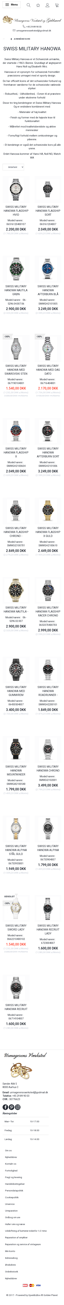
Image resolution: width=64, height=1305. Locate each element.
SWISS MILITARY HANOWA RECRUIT (16, 1007)
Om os (8, 1150)
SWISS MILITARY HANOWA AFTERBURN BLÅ (48, 290)
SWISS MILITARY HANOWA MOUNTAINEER (15, 770)
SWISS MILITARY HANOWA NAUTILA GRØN (15, 290)
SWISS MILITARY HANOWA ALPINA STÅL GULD (16, 850)
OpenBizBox (34, 1295)
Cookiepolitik (12, 1197)
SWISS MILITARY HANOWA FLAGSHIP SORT (47, 210)
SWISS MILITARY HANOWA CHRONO (48, 768)
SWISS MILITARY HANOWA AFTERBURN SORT (48, 452)
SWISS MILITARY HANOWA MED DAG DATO (48, 369)
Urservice (10, 1204)
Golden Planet (51, 1295)
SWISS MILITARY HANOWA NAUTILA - (16, 609)
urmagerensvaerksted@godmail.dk (33, 30)
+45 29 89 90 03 (33, 26)
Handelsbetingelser (15, 1184)
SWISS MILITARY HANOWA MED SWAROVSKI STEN (16, 369)
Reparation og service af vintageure (23, 1244)
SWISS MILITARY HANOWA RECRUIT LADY (48, 929)
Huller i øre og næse (15, 1224)
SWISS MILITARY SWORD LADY (15, 927)
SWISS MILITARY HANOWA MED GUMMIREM (15, 691)
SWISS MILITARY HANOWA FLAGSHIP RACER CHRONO (47, 611)
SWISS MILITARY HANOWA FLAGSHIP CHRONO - (16, 532)
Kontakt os (10, 1163)
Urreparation (11, 1210)
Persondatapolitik (14, 1190)
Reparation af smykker (16, 1237)
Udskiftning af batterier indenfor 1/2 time (26, 1230)
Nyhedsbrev (11, 1157)
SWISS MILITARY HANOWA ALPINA (48, 848)
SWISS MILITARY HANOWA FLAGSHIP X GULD (47, 532)
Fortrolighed (11, 1170)
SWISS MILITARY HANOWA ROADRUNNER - (48, 691)
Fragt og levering (13, 1177)
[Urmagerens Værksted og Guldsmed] (32, 19)
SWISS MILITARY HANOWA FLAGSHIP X (16, 452)
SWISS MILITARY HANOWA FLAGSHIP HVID (16, 210)
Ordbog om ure (12, 1217)
